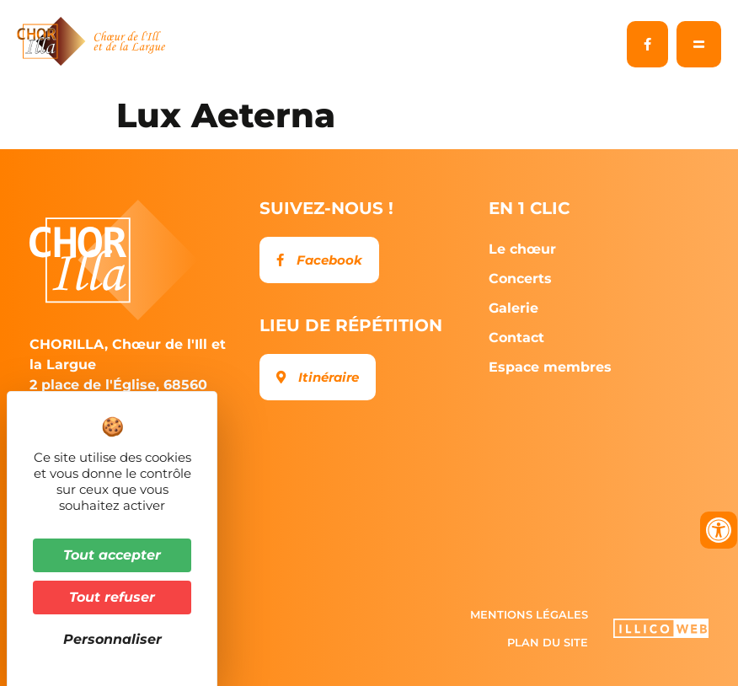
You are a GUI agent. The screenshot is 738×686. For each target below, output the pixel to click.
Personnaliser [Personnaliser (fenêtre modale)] (112, 639)
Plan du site (547, 642)
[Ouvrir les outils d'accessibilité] (718, 530)
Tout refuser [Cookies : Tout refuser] (112, 597)
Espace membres (550, 367)
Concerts (524, 279)
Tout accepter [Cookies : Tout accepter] (112, 555)
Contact (516, 338)
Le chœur (526, 249)
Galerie (518, 308)
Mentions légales (529, 614)
